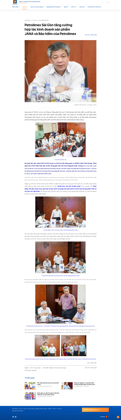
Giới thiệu (15, 7)
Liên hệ (81, 7)
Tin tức (24, 7)
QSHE (65, 7)
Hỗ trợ (73, 7)
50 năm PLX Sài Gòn (94, 7)
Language (102, 416)
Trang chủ (27, 20)
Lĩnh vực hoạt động (36, 7)
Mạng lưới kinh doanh (53, 7)
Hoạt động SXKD (43, 20)
